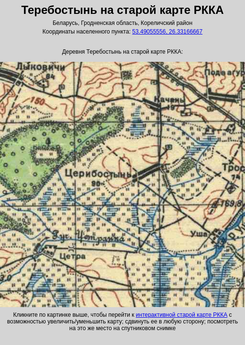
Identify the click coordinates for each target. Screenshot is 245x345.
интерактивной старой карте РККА (181, 314)
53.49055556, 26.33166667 (167, 31)
